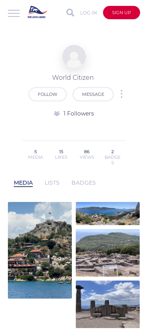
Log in (88, 13)
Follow (47, 94)
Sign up (121, 12)
